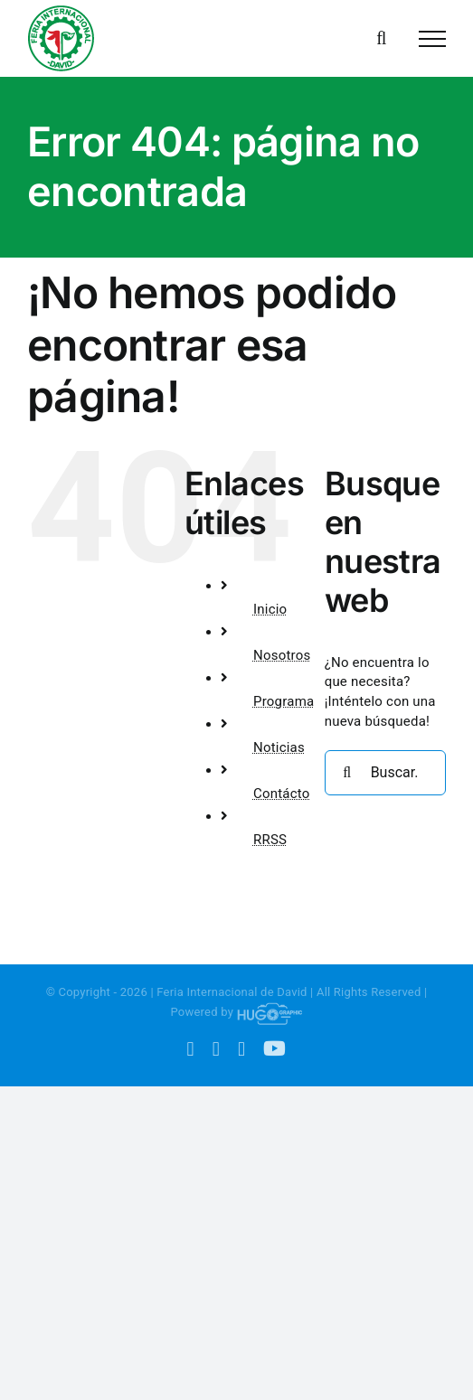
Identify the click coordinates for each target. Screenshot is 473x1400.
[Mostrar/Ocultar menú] (432, 39)
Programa (283, 701)
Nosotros (282, 655)
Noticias (279, 747)
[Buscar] (347, 772)
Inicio (270, 609)
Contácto (281, 793)
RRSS (270, 840)
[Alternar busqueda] (381, 38)
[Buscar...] (385, 772)
